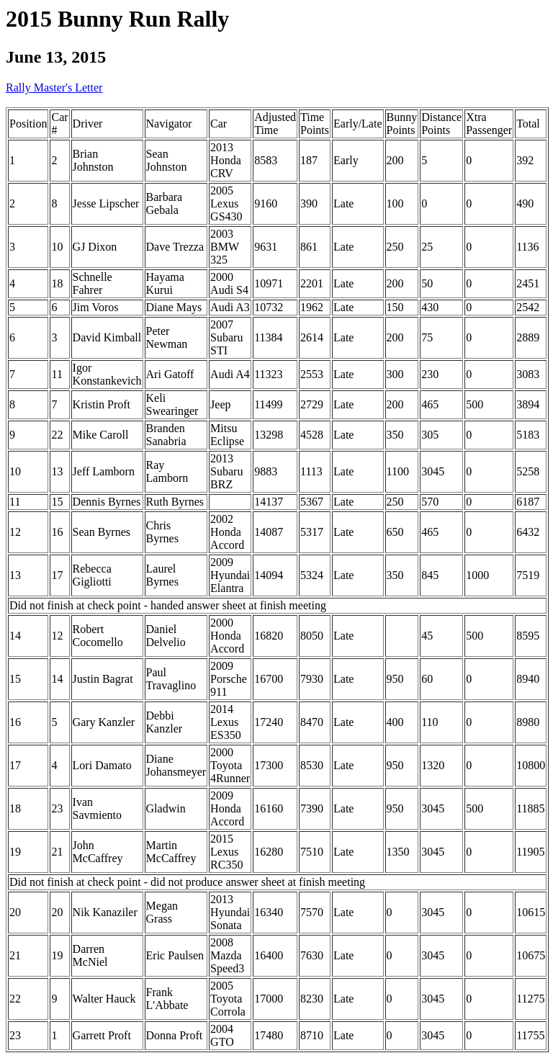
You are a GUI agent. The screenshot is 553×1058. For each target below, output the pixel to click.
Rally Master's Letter (54, 87)
